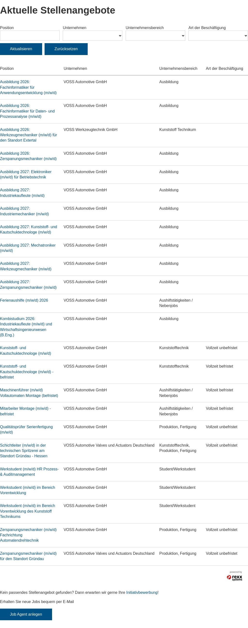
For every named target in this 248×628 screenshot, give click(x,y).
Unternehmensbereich (145, 28)
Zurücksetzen (66, 49)
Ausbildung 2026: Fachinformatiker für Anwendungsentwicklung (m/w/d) (28, 87)
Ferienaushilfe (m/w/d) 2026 (24, 300)
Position (7, 28)
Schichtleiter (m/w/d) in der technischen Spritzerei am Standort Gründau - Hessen (23, 450)
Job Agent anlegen (26, 614)
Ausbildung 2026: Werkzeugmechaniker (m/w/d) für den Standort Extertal (28, 135)
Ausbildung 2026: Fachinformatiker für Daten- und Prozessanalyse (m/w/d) (27, 111)
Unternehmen (74, 28)
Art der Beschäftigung (207, 28)
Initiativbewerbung (141, 592)
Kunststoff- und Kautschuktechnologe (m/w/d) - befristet (27, 371)
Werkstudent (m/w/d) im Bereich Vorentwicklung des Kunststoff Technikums (27, 511)
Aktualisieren (21, 49)
